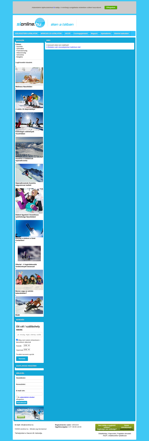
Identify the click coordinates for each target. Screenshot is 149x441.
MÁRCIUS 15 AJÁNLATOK (51, 33)
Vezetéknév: (21, 378)
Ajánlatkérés (106, 33)
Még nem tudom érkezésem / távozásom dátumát (28, 341)
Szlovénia (20, 55)
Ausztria (19, 46)
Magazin (94, 33)
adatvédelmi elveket (27, 397)
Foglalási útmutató (124, 434)
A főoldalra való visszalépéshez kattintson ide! (63, 47)
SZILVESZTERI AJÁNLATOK (26, 33)
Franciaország (22, 51)
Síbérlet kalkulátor (121, 33)
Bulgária (20, 57)
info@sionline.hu (27, 425)
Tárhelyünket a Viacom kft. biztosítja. (28, 433)
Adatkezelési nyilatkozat (118, 436)
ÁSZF (105, 436)
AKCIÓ (67, 33)
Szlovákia (20, 49)
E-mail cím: (20, 391)
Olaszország (21, 53)
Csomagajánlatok (81, 33)
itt (54, 7)
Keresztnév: (21, 384)
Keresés (22, 359)
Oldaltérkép (102, 434)
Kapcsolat (112, 434)
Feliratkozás (22, 403)
